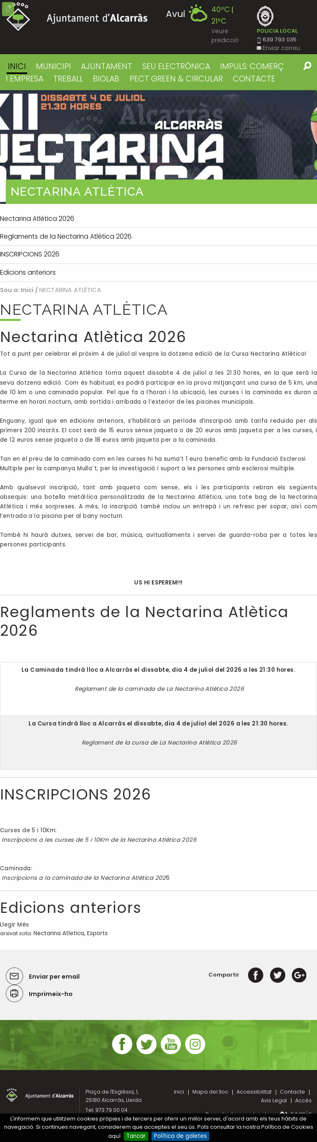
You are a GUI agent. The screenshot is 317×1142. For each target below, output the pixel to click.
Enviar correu (281, 48)
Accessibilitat (254, 1091)
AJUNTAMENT (106, 66)
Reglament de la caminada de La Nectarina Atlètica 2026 (158, 689)
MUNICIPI (53, 66)
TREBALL (68, 78)
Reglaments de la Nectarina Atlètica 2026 (144, 621)
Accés (303, 1100)
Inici (17, 66)
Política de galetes (180, 1136)
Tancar (136, 1136)
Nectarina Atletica (58, 933)
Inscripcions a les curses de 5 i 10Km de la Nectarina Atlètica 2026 (98, 840)
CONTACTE (254, 78)
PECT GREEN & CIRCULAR (176, 78)
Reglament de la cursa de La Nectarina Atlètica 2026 (158, 743)
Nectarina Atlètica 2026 (93, 336)
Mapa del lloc (210, 1091)
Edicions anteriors (70, 907)
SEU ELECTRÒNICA (176, 66)
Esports (97, 933)
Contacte (292, 1091)
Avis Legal (274, 1100)
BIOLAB (106, 78)
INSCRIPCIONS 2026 (75, 794)
